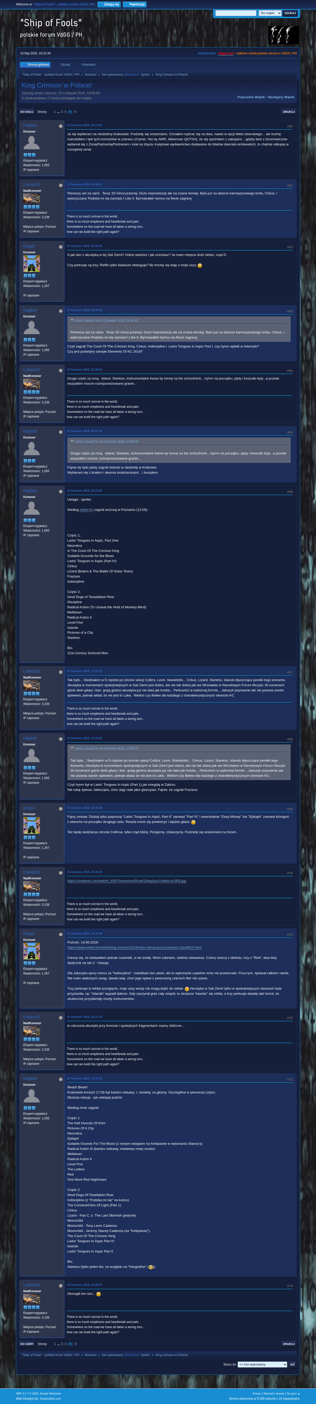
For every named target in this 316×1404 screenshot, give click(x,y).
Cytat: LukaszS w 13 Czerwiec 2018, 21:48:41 (106, 320)
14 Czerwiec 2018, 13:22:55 (84, 738)
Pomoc (256, 1393)
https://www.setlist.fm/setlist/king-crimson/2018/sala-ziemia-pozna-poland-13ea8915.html (134, 947)
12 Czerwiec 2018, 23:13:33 (84, 125)
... (59, 112)
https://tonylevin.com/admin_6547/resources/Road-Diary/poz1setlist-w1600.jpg (126, 881)
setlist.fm (86, 510)
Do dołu (27, 111)
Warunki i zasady (273, 1393)
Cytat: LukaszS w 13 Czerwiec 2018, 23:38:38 (106, 441)
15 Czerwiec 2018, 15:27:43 (84, 1016)
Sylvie (145, 74)
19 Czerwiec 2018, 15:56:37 (84, 1284)
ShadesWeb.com (50, 1398)
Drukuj (289, 111)
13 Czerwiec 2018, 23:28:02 (84, 310)
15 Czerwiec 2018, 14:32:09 (84, 933)
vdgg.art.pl (225, 53)
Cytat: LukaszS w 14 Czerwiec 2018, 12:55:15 (106, 749)
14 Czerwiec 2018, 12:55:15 (84, 671)
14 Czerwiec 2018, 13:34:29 (84, 807)
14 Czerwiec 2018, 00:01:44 (84, 431)
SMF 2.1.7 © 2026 (27, 1393)
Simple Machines (50, 1393)
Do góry (27, 1344)
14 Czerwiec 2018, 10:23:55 (84, 490)
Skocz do (229, 1364)
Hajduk (30, 125)
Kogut (29, 246)
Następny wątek (281, 97)
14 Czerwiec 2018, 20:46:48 (84, 871)
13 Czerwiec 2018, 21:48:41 (84, 184)
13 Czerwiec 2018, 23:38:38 (84, 369)
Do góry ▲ (293, 1393)
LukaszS (31, 184)
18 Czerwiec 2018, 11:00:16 (84, 1078)
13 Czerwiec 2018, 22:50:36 (84, 245)
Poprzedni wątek (251, 97)
